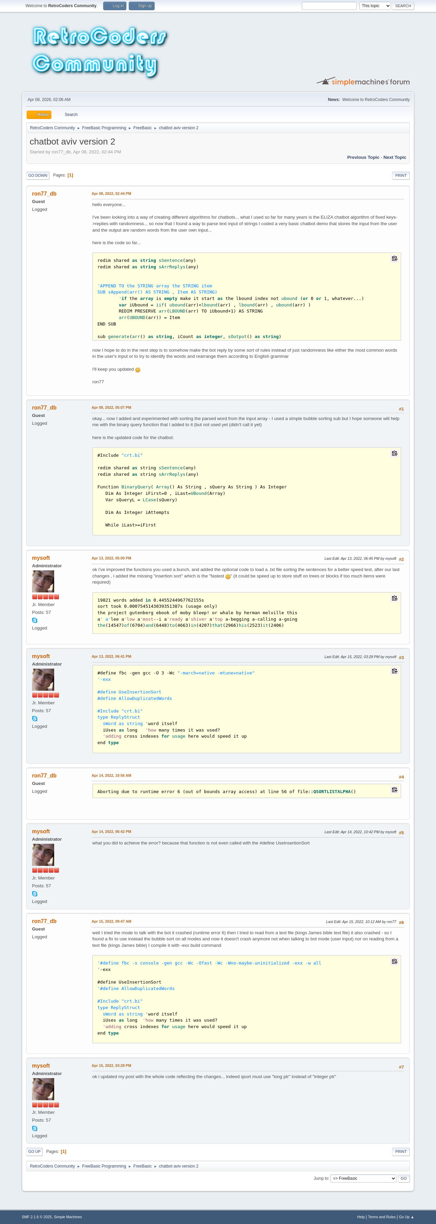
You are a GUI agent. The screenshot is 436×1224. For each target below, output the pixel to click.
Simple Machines (68, 1217)
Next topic (395, 157)
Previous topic (363, 157)
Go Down (37, 175)
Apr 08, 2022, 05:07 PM (111, 407)
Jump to (321, 1178)
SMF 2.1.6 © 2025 (37, 1217)
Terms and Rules (382, 1217)
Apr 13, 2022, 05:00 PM (111, 558)
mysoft (41, 558)
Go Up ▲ (406, 1217)
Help (361, 1217)
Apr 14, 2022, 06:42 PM (111, 831)
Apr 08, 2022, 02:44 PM (111, 193)
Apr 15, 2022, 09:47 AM (111, 921)
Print (401, 175)
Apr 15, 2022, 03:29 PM (111, 1065)
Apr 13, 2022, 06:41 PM (111, 656)
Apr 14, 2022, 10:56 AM (111, 775)
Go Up (34, 1152)
